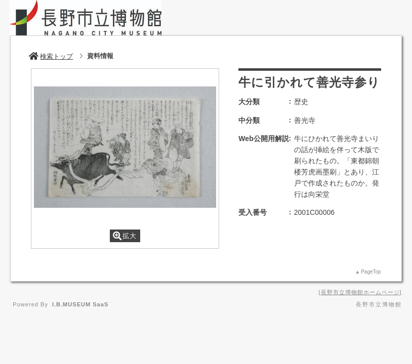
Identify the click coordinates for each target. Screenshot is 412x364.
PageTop (371, 272)
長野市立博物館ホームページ (360, 292)
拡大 (125, 236)
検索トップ (51, 56)
